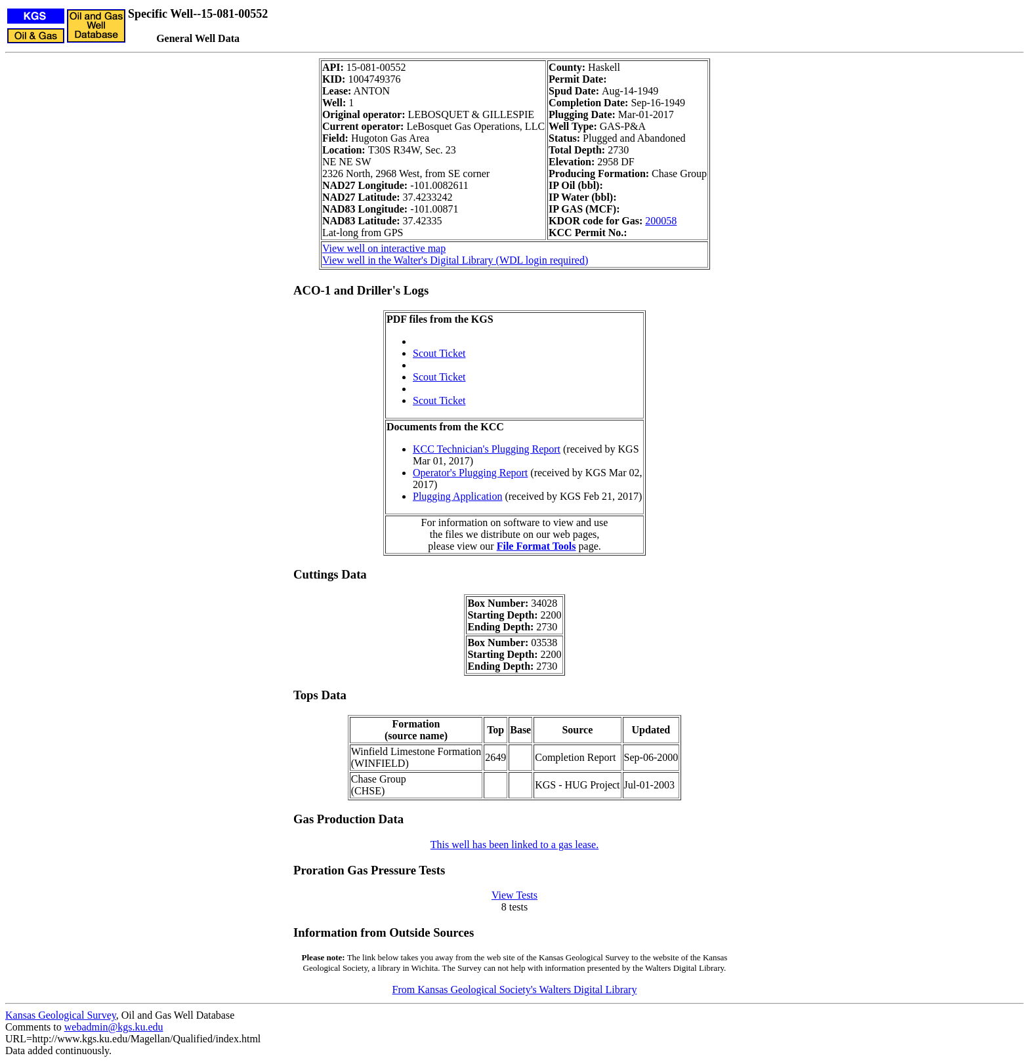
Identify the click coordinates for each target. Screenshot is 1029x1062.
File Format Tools (536, 546)
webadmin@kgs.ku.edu (113, 1026)
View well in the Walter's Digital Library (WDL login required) (455, 260)
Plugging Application (457, 496)
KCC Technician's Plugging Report (486, 449)
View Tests (514, 895)
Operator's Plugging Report (470, 472)
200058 (661, 220)
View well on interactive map (384, 248)
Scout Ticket (439, 353)
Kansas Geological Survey (60, 1015)
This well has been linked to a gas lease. (514, 844)
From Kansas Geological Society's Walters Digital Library (514, 989)
